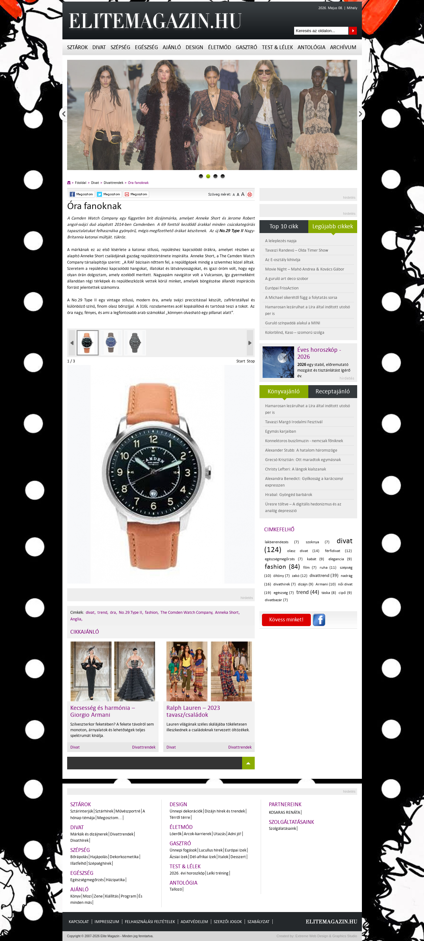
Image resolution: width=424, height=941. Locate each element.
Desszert (238, 856)
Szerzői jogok (228, 921)
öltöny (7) (281, 576)
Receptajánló (333, 391)
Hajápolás (98, 856)
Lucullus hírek (211, 850)
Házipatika (115, 879)
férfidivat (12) (338, 551)
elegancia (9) (340, 559)
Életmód (219, 47)
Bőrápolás (79, 856)
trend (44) (307, 592)
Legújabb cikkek (332, 226)
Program (128, 896)
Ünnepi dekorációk (186, 811)
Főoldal (80, 183)
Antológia (311, 47)
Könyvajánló (284, 391)
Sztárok (77, 47)
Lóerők (176, 833)
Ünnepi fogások (183, 850)
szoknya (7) (317, 542)
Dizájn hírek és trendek (225, 811)
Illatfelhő (78, 863)
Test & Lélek (277, 47)
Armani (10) (326, 584)
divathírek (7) (284, 584)
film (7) (309, 568)
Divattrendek (113, 183)
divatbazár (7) (276, 600)
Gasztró (246, 47)
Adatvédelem (194, 921)
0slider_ (201, 176)
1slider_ (208, 176)
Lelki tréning (218, 873)
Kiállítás (112, 896)
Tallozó (176, 889)
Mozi (87, 896)
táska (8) (329, 593)
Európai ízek (235, 850)
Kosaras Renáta (284, 812)
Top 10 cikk (284, 226)
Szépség (120, 47)
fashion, (152, 612)
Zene (98, 896)
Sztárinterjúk (81, 811)
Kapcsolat (79, 921)
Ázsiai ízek (179, 856)
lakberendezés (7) (282, 542)
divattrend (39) (324, 575)
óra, (113, 612)
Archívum (343, 47)
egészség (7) (284, 593)
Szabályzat (258, 921)
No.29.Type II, (131, 612)
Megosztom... (109, 817)
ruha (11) (328, 568)
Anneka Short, (227, 612)
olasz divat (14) (303, 551)
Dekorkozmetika (124, 856)
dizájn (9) (305, 584)
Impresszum (107, 921)
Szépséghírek (99, 863)
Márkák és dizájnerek (89, 834)
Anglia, (76, 619)
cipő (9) (345, 593)
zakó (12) (299, 576)
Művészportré (127, 811)
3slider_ (222, 176)
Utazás (219, 833)
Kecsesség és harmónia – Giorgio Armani (102, 711)
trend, (102, 612)
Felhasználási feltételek (150, 921)
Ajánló (172, 47)
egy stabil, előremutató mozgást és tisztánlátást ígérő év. (323, 370)
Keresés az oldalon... (353, 31)
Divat (99, 47)
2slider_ (215, 176)
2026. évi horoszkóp (187, 873)
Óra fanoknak (138, 183)
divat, (91, 612)
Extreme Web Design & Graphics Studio (325, 936)
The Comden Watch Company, (186, 612)
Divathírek (79, 840)
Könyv (75, 896)
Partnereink (285, 804)
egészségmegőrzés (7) (284, 559)
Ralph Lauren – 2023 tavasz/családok (193, 711)
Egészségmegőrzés (87, 879)
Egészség (146, 47)
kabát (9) (315, 559)
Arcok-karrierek (197, 833)
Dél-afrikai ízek (203, 856)
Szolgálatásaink (282, 828)
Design (194, 47)
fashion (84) (282, 566)
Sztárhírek (104, 811)
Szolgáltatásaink (291, 822)
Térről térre (180, 817)
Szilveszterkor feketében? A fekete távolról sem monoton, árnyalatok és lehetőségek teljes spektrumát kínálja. (112, 730)
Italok (223, 856)
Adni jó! (234, 833)
